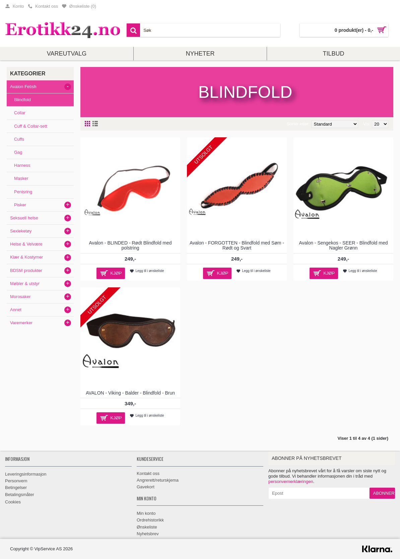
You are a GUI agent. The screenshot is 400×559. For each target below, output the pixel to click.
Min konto (146, 513)
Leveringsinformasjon (26, 474)
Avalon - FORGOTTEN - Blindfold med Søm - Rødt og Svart (237, 245)
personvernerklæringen (290, 481)
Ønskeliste (147, 527)
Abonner (383, 493)
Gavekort (145, 486)
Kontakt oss (148, 473)
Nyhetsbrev (148, 533)
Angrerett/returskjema (158, 480)
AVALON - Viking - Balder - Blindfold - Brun (130, 393)
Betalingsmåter (19, 494)
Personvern (16, 480)
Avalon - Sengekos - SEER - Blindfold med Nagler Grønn (343, 245)
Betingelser (16, 487)
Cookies (13, 501)
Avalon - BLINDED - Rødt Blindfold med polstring (130, 245)
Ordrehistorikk (150, 519)
